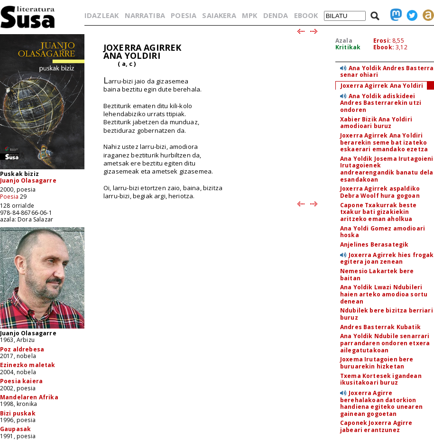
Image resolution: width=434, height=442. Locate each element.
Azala (343, 41)
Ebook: (383, 47)
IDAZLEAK (101, 15)
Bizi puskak (18, 413)
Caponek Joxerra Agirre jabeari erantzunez (376, 426)
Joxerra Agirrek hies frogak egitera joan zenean (387, 258)
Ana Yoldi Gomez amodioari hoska (382, 231)
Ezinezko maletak (27, 365)
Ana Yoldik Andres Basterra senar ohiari (387, 71)
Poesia (9, 197)
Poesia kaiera (21, 381)
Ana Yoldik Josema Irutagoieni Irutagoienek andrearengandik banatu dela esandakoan (387, 169)
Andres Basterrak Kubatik (380, 327)
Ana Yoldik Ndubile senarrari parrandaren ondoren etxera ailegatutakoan (385, 343)
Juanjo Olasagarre (28, 180)
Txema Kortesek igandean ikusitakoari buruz (381, 379)
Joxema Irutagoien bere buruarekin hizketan (377, 362)
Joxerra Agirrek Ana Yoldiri (382, 86)
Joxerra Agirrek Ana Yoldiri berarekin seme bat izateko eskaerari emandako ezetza (384, 142)
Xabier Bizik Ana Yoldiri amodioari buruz (376, 122)
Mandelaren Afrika (29, 397)
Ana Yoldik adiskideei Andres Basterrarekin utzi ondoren (380, 103)
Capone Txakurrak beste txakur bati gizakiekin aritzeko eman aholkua (378, 212)
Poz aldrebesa (22, 349)
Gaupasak (15, 429)
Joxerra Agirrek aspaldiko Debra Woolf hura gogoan (380, 192)
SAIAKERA (219, 15)
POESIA (183, 15)
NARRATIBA (145, 15)
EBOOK (306, 15)
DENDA (275, 15)
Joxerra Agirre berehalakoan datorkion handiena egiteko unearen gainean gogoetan (381, 403)
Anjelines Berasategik (374, 244)
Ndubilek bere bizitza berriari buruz (386, 314)
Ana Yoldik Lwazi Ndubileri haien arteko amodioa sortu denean (383, 294)
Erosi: (382, 41)
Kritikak (347, 47)
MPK (249, 15)
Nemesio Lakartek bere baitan (377, 274)
